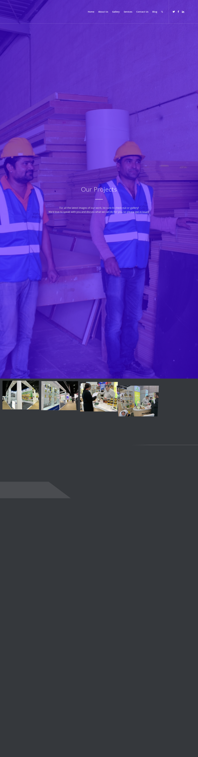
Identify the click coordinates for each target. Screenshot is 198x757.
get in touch (142, 212)
